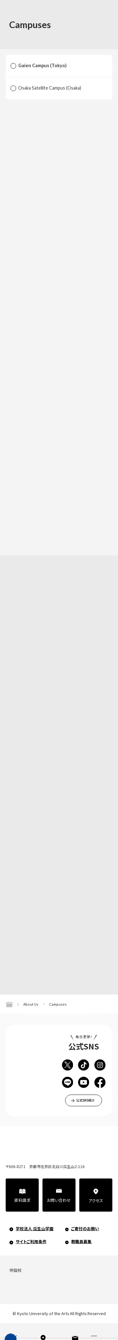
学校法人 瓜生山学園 (34, 1228)
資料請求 (22, 1200)
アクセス (95, 1200)
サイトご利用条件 (31, 1241)
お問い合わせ (59, 1200)
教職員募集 (81, 1241)
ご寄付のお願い (85, 1228)
